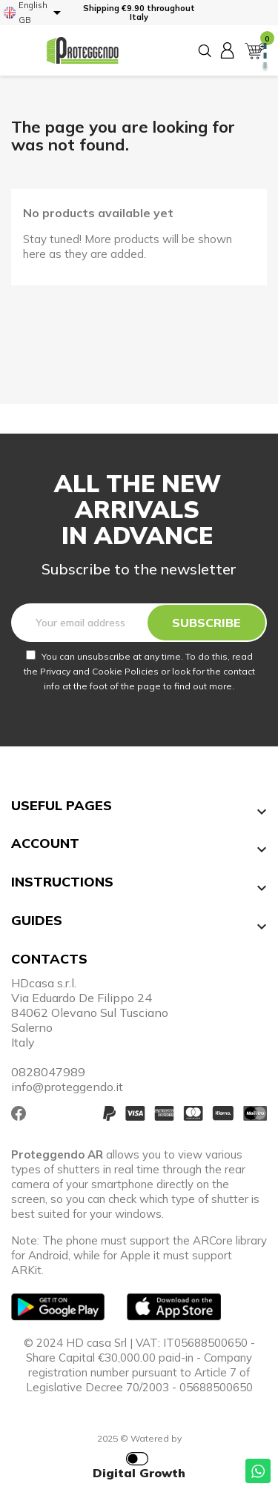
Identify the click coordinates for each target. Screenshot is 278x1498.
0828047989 (48, 1071)
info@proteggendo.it (67, 1086)
